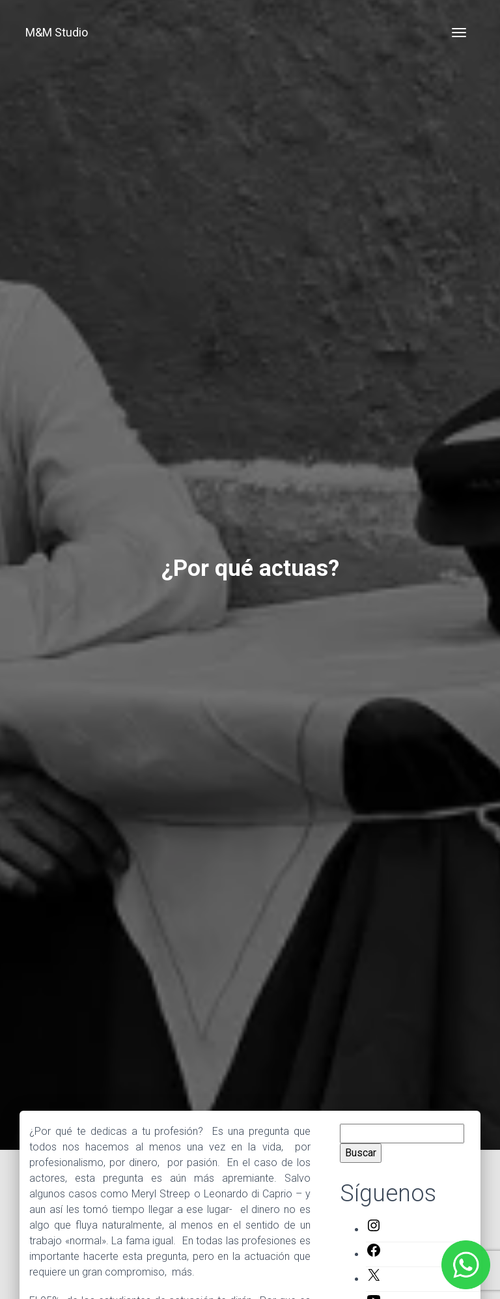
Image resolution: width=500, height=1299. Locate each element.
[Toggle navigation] (459, 32)
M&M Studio (56, 32)
